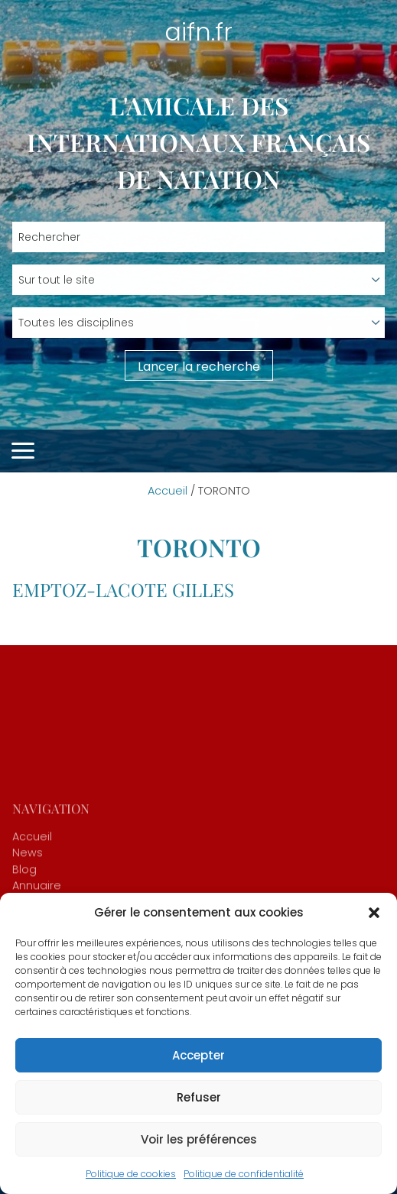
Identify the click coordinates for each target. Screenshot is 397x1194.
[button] (374, 912)
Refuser (199, 1097)
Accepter (198, 1055)
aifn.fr (198, 32)
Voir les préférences (199, 1139)
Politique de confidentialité (244, 1173)
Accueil (167, 490)
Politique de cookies (131, 1173)
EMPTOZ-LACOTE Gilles (123, 589)
